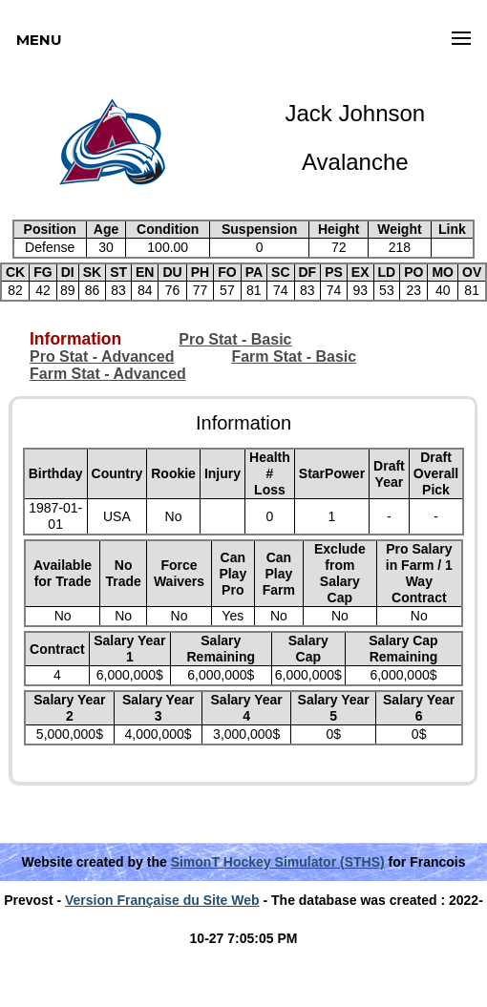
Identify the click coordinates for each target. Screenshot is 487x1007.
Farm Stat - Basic (293, 356)
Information (75, 339)
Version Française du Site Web (162, 900)
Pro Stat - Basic (235, 339)
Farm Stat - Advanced (108, 374)
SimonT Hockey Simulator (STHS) (278, 862)
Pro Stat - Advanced (102, 356)
